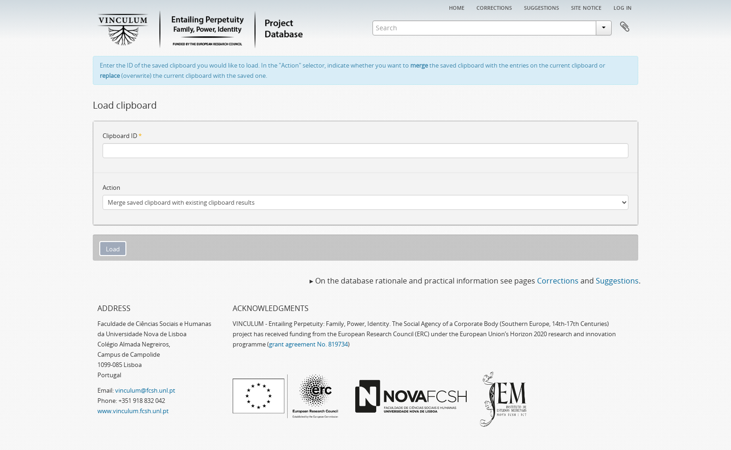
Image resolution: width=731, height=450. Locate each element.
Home (456, 7)
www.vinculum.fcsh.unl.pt (133, 411)
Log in (623, 7)
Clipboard (624, 27)
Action (111, 187)
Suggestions (541, 7)
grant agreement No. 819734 (308, 344)
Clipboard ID (122, 136)
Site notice (586, 7)
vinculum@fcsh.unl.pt (145, 390)
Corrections (494, 7)
